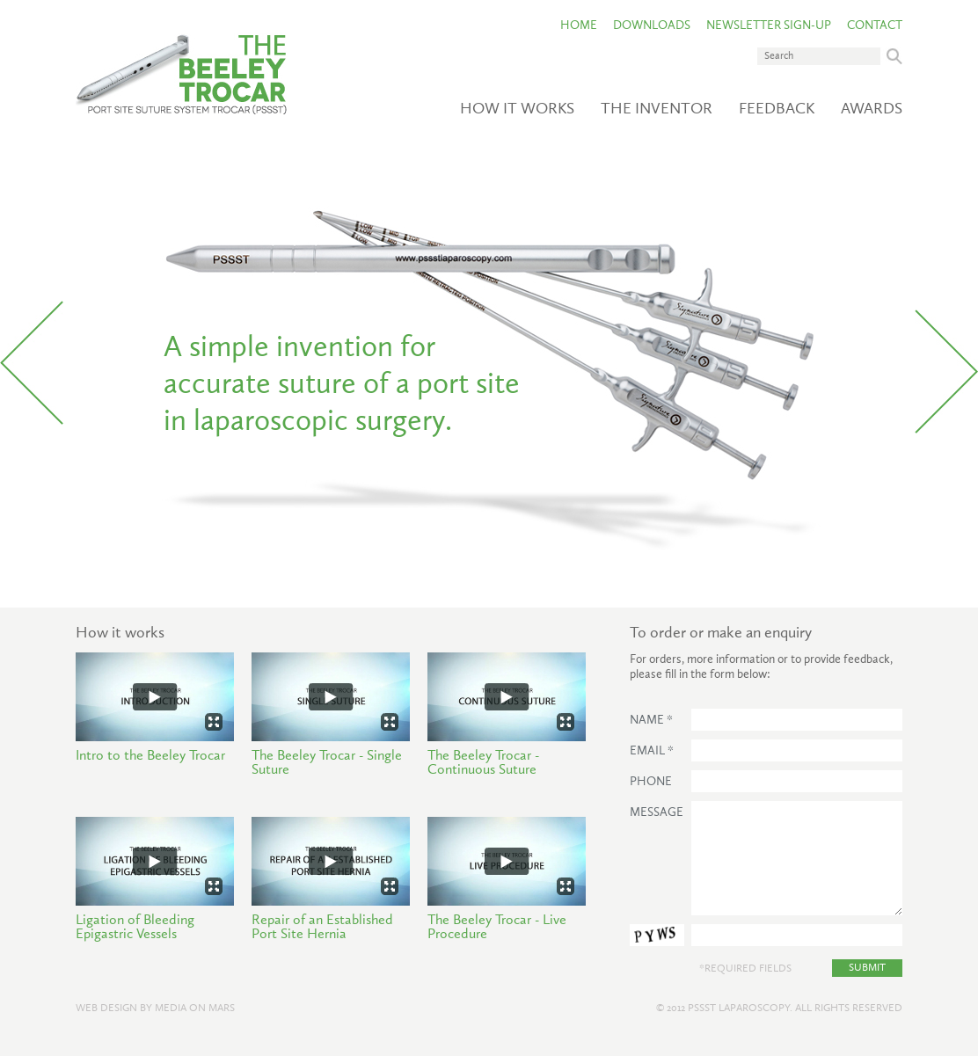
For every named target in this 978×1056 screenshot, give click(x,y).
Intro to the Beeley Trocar (150, 756)
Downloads (651, 25)
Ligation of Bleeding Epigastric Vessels (135, 928)
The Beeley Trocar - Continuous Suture (483, 763)
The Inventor (656, 109)
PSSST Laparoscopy (739, 1008)
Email (652, 751)
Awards (871, 109)
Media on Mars (195, 1008)
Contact (874, 25)
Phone (651, 782)
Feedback (776, 109)
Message (656, 812)
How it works (517, 109)
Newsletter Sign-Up (768, 25)
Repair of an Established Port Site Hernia (322, 928)
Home (578, 25)
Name (651, 720)
